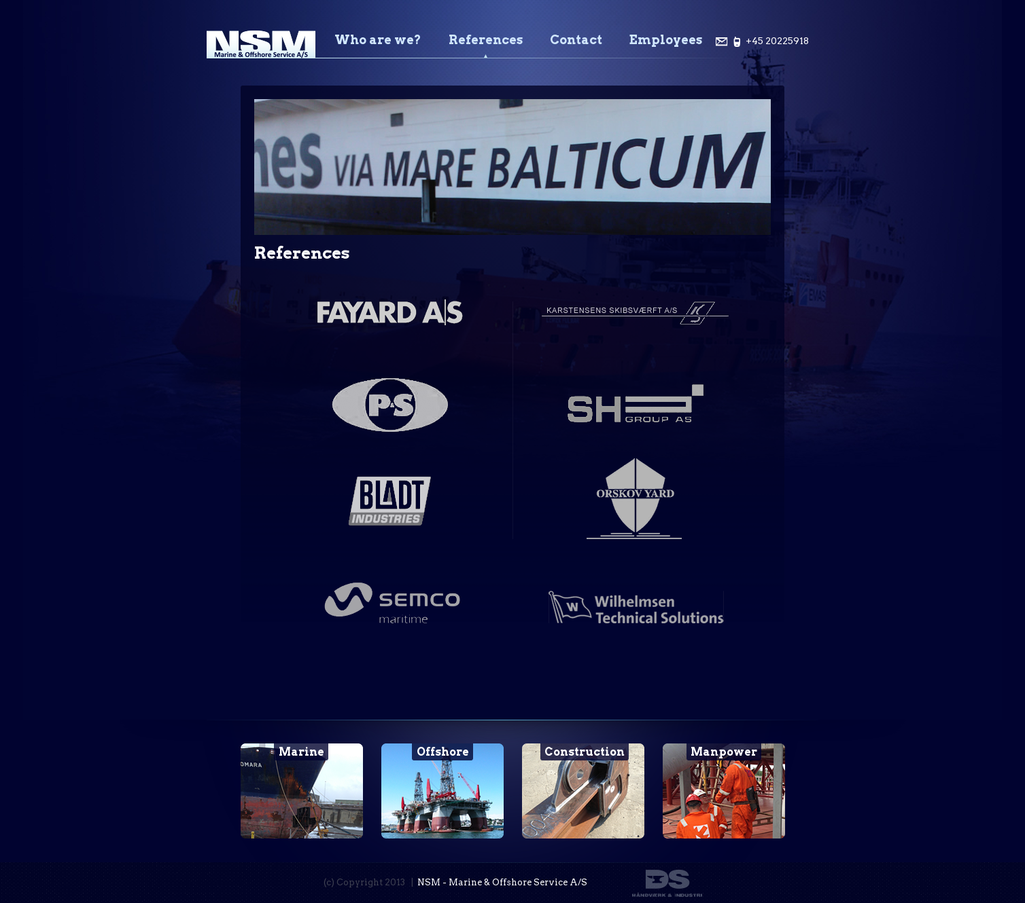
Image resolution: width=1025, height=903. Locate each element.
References (486, 40)
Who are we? (377, 40)
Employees (665, 40)
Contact (576, 40)
